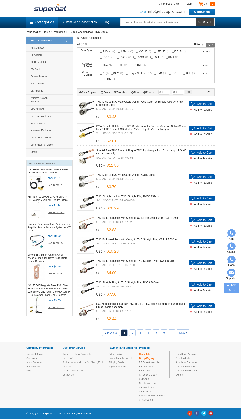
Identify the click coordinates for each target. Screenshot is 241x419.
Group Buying (146, 358)
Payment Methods (117, 366)
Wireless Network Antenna (39, 100)
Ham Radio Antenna (41, 116)
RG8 (172, 57)
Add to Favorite (203, 109)
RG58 (157, 57)
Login (189, 3)
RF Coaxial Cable (39, 62)
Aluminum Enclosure (41, 130)
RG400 (141, 57)
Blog (106, 22)
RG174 (179, 51)
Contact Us (68, 375)
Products (58, 31)
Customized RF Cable (42, 144)
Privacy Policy (33, 366)
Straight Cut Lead (139, 73)
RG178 (107, 57)
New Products (38, 123)
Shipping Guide (116, 362)
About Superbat (34, 362)
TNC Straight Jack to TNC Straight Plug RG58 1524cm (128, 196)
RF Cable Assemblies (79, 31)
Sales (105, 92)
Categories (42, 22)
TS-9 (175, 73)
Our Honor (31, 358)
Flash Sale (144, 354)
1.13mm (108, 51)
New (135, 92)
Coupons (67, 366)
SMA (106, 65)
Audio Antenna (38, 83)
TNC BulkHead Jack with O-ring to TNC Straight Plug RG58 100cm (135, 260)
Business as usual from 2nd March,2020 (83, 362)
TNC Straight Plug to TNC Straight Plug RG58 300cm (127, 282)
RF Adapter (36, 55)
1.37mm (126, 51)
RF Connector (38, 47)
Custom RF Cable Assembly (77, 354)
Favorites (120, 92)
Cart (207, 4)
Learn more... (56, 184)
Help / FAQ (68, 358)
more (205, 51)
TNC (121, 65)
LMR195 (162, 51)
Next (183, 332)
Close (231, 290)
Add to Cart (204, 104)
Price (148, 92)
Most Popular (88, 92)
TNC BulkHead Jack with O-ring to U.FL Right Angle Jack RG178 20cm (137, 217)
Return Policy (115, 354)
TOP (231, 285)
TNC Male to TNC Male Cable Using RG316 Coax (125, 174)
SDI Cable (36, 69)
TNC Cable (101, 31)
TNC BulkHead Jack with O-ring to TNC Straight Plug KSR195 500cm (137, 239)
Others (34, 152)
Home (46, 31)
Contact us (202, 11)
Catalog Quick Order (169, 3)
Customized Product (41, 137)
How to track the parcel (120, 358)
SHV (117, 73)
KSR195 (144, 51)
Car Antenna (37, 90)
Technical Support (35, 354)
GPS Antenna (37, 109)
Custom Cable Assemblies (79, 22)
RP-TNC (138, 65)
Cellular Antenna (39, 76)
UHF (189, 73)
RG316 (124, 57)
